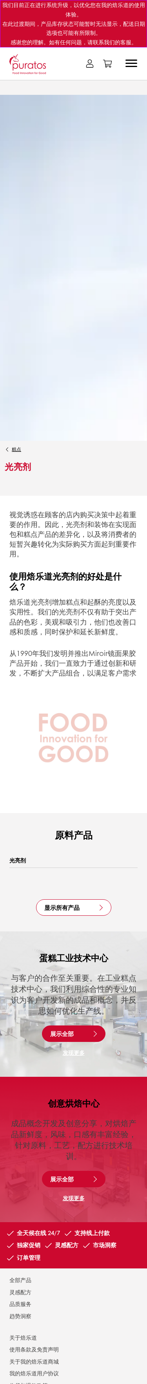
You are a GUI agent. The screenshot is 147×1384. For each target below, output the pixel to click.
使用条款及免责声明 (34, 1349)
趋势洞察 (20, 1316)
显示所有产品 (62, 907)
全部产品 (20, 1280)
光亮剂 (17, 860)
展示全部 (62, 1033)
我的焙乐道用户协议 (34, 1373)
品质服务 (20, 1304)
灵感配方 (20, 1292)
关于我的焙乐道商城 (34, 1361)
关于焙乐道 (23, 1337)
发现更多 (74, 1052)
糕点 (16, 449)
